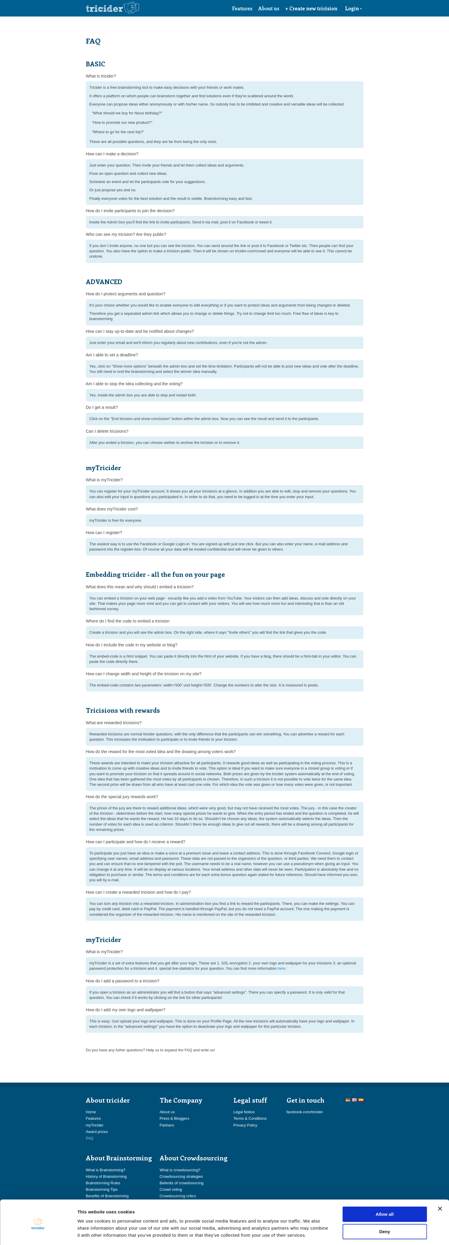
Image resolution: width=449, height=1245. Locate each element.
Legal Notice (244, 1112)
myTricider (95, 1125)
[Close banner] (440, 1188)
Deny (384, 1210)
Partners (167, 1125)
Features (242, 8)
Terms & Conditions (250, 1118)
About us (268, 8)
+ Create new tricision (311, 8)
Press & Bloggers (174, 1118)
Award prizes (97, 1131)
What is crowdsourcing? (180, 1170)
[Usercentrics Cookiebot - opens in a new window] (38, 1233)
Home (91, 1112)
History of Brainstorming (106, 1176)
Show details (310, 1233)
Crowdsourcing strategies (181, 1176)
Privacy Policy (245, 1125)
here (281, 968)
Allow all (385, 1193)
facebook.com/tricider (305, 1112)
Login (353, 8)
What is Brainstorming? (105, 1170)
